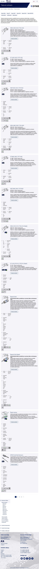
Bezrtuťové (15, 15)
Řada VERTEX (30, 13)
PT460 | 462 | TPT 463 (16, 156)
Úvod (2, 9)
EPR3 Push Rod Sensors (16, 455)
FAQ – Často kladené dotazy (6, 556)
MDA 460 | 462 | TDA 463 (17, 125)
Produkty (5, 9)
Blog (2, 552)
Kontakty (2, 553)
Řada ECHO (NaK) (15, 354)
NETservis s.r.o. (18, 567)
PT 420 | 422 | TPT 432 (16, 57)
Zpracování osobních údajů (6, 555)
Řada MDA (3, 13)
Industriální (3, 15)
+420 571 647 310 (25, 551)
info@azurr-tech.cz (26, 552)
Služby (2, 551)
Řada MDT (13, 13)
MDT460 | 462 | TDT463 (16, 188)
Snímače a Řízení (10, 9)
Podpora (2, 550)
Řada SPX (19, 13)
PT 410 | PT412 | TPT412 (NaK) (18, 263)
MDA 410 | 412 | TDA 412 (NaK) (18, 226)
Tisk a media (3, 557)
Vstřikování (9, 15)
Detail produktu (14, 38)
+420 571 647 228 (25, 550)
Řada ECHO (24, 13)
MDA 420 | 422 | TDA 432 (17, 28)
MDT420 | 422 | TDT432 (16, 88)
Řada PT (8, 13)
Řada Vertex (13, 412)
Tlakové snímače (17, 9)
